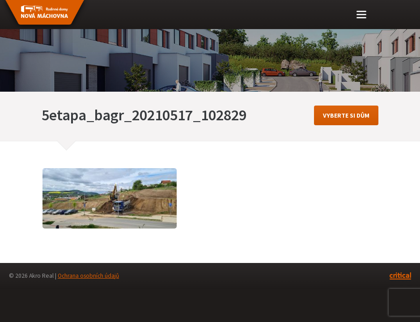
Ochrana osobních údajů (88, 276)
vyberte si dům (346, 115)
